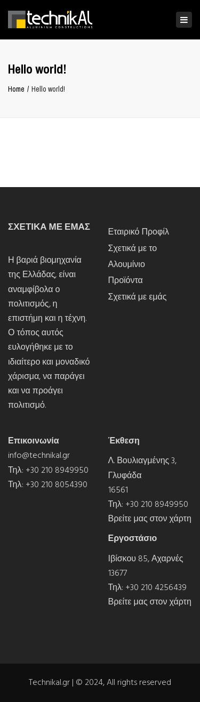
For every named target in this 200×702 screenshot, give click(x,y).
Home (16, 89)
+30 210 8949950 (57, 470)
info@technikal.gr (39, 455)
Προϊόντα (125, 280)
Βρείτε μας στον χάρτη (149, 519)
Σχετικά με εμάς (137, 297)
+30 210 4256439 (156, 587)
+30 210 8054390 (56, 484)
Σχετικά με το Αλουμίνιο (132, 256)
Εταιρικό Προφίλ (138, 232)
